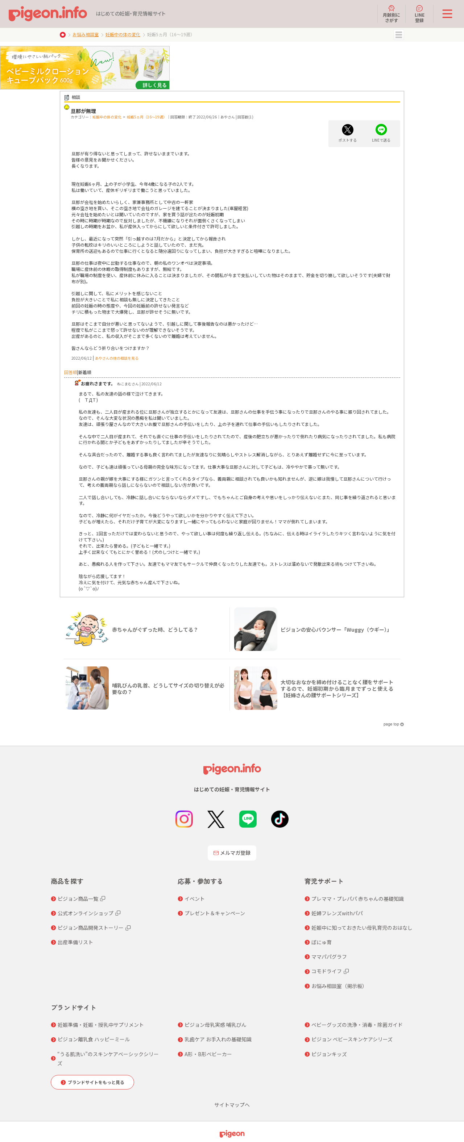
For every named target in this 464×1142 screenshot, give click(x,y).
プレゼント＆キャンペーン (215, 913)
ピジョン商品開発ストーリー (91, 927)
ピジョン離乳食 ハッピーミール (94, 1039)
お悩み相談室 (85, 34)
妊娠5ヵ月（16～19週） (147, 117)
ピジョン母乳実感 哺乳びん (215, 1024)
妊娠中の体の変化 (122, 34)
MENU (398, 34)
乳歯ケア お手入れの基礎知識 (218, 1039)
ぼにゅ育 (321, 942)
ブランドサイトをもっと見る (96, 1082)
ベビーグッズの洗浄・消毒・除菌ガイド (357, 1024)
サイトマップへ (232, 1104)
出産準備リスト (75, 942)
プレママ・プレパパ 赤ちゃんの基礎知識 (357, 898)
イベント (195, 898)
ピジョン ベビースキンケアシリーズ (352, 1039)
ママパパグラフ (329, 956)
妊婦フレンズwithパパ (337, 913)
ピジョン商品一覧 (78, 898)
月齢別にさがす (391, 14)
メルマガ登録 (232, 852)
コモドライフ (326, 971)
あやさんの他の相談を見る (116, 358)
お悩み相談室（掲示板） (339, 986)
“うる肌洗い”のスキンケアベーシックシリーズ (108, 1058)
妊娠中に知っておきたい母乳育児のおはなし (362, 927)
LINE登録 (419, 14)
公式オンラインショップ (85, 913)
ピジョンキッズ (329, 1054)
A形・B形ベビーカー (208, 1054)
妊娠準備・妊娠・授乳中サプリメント (101, 1024)
